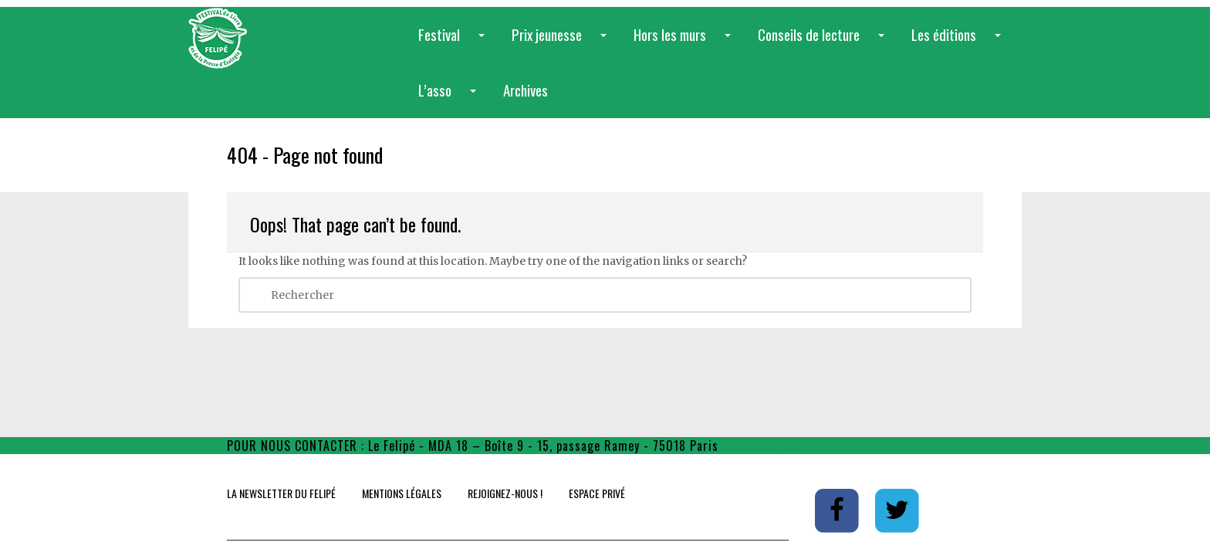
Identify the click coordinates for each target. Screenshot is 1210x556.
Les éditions (959, 43)
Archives (525, 89)
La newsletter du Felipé (281, 493)
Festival (454, 43)
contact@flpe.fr (767, 445)
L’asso (450, 98)
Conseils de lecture (824, 43)
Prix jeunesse (562, 43)
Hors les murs (685, 43)
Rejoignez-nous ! (505, 493)
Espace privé (597, 493)
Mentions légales (401, 493)
